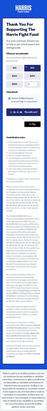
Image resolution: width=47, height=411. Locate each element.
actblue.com (34, 373)
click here (30, 407)
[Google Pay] (32, 124)
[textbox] (33, 84)
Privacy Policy (24, 291)
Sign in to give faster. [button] (29, 102)
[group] (23, 76)
